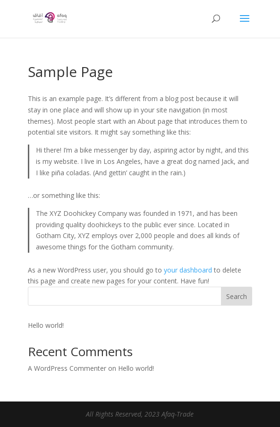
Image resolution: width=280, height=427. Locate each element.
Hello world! (46, 325)
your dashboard (188, 269)
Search (236, 296)
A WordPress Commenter (67, 368)
